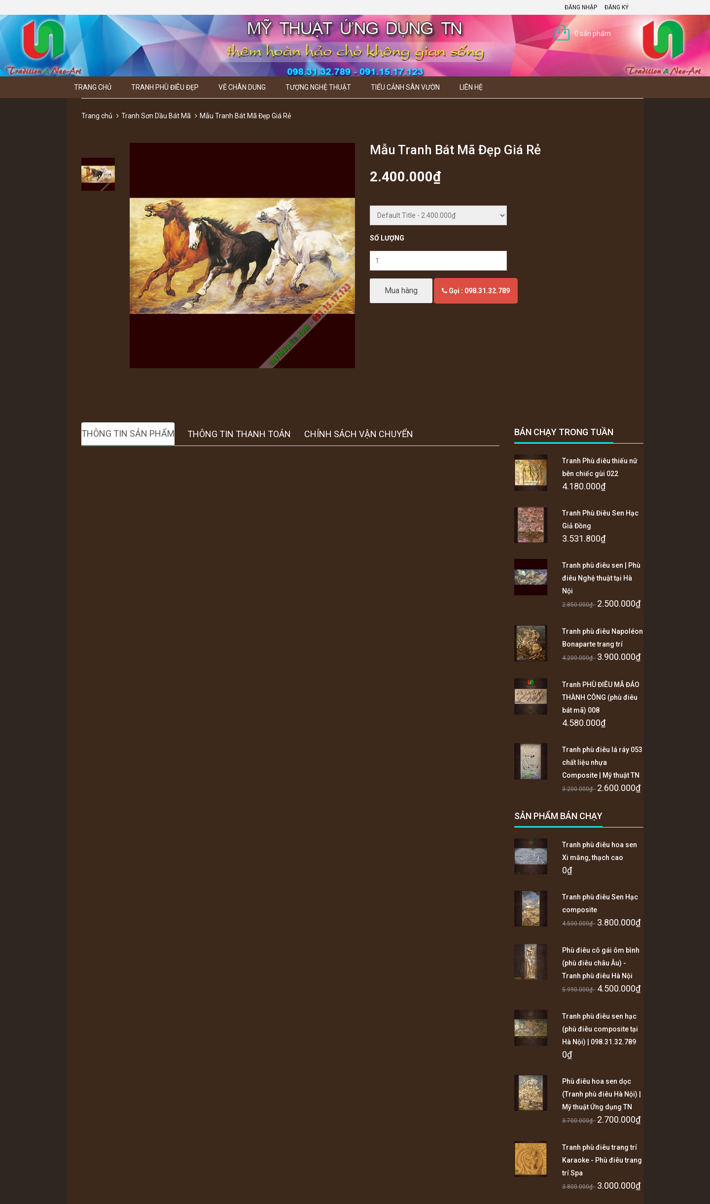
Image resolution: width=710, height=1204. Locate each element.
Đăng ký (616, 7)
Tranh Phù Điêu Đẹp (165, 87)
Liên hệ (471, 87)
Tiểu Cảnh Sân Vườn (405, 87)
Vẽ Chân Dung (242, 87)
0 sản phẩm (592, 33)
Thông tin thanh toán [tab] (239, 434)
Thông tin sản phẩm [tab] (128, 433)
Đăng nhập (581, 7)
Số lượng (387, 238)
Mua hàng (401, 290)
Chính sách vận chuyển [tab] (358, 434)
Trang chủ (92, 87)
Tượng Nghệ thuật (318, 87)
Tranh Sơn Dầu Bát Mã (156, 116)
